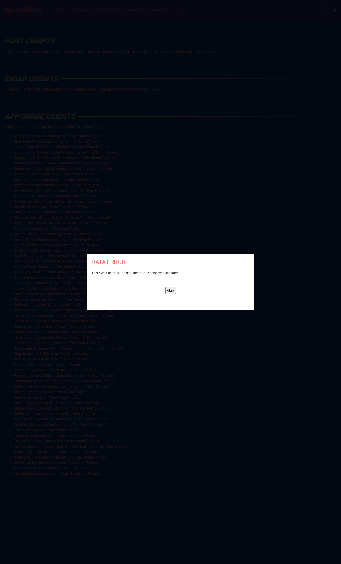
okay (170, 290)
